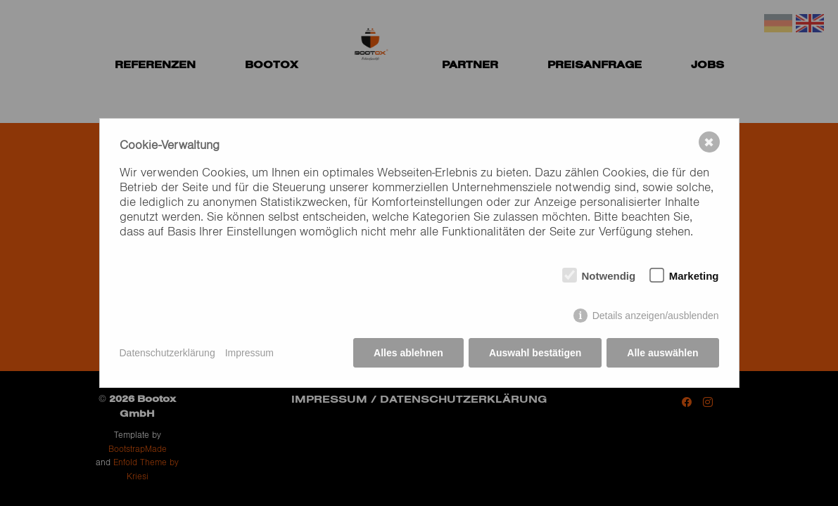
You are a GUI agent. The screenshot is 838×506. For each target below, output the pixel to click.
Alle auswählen (662, 352)
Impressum (249, 352)
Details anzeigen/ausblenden (655, 315)
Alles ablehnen (408, 352)
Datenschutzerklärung (167, 352)
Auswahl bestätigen (535, 352)
